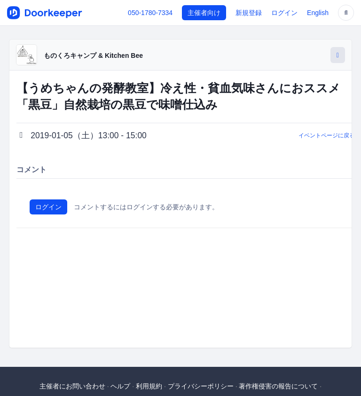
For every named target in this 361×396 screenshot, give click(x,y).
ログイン (284, 12)
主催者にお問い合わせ (72, 386)
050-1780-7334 (150, 12)
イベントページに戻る (326, 135)
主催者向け (204, 12)
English (318, 12)
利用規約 (149, 386)
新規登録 (248, 12)
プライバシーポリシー (201, 386)
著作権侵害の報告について (278, 386)
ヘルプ (120, 386)
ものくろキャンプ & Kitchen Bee (93, 55)
